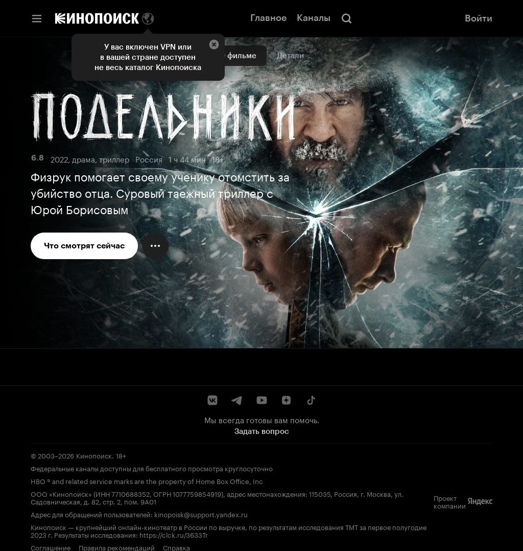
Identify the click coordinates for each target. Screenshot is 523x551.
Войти (478, 18)
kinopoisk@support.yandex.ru (201, 514)
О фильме (237, 55)
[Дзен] (286, 400)
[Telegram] (237, 400)
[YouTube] (261, 400)
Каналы (313, 18)
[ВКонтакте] (212, 400)
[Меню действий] (155, 246)
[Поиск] (347, 18)
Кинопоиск (94, 455)
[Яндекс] (480, 501)
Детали (290, 55)
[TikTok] (310, 400)
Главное (268, 18)
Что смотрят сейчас (84, 245)
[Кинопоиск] (97, 18)
